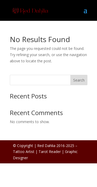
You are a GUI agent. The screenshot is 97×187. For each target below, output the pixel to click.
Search (79, 80)
